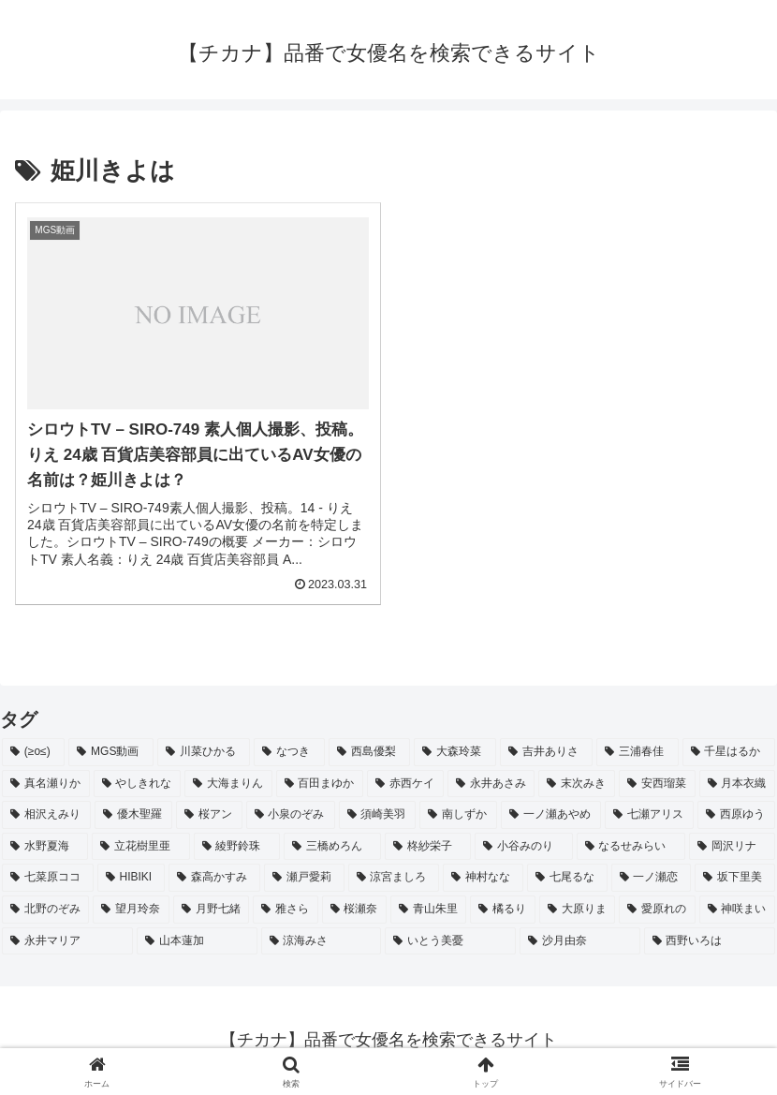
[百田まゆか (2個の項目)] (320, 784)
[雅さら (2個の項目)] (285, 909)
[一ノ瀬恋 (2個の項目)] (651, 878)
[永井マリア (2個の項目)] (67, 941)
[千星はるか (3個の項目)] (728, 752)
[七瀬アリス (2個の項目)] (649, 815)
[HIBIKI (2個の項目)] (131, 878)
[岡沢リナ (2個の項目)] (732, 847)
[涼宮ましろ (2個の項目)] (394, 878)
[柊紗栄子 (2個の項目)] (428, 847)
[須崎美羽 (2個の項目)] (378, 815)
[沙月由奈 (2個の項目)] (579, 941)
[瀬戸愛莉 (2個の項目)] (304, 878)
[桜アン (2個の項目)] (209, 815)
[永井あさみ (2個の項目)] (491, 784)
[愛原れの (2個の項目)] (657, 909)
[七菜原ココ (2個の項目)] (48, 878)
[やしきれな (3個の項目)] (138, 784)
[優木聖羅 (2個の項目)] (133, 815)
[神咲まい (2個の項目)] (737, 909)
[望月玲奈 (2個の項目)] (131, 909)
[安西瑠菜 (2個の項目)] (657, 784)
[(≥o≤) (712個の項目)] (33, 752)
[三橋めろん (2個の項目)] (332, 847)
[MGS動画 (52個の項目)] (111, 752)
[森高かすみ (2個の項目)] (214, 878)
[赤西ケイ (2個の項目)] (405, 784)
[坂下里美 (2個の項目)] (735, 878)
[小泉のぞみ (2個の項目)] (290, 815)
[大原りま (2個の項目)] (577, 909)
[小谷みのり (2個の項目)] (523, 847)
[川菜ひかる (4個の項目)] (203, 752)
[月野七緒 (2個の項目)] (211, 909)
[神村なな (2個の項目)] (483, 878)
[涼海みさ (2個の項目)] (321, 941)
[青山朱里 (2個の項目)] (428, 909)
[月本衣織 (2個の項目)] (737, 784)
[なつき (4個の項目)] (289, 752)
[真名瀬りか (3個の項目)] (46, 784)
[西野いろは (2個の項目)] (709, 941)
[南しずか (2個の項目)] (458, 815)
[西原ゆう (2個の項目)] (736, 815)
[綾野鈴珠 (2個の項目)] (237, 847)
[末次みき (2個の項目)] (576, 784)
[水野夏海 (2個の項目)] (45, 847)
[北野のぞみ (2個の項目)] (45, 909)
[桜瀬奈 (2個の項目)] (354, 909)
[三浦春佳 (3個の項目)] (637, 752)
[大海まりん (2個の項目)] (228, 784)
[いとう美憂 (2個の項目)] (450, 941)
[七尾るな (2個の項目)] (567, 878)
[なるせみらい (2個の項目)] (631, 847)
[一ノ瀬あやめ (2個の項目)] (551, 815)
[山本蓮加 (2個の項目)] (197, 941)
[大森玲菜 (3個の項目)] (454, 752)
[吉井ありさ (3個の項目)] (546, 752)
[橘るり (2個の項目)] (502, 909)
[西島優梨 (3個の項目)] (369, 752)
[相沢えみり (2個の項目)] (46, 815)
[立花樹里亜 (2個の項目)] (140, 847)
